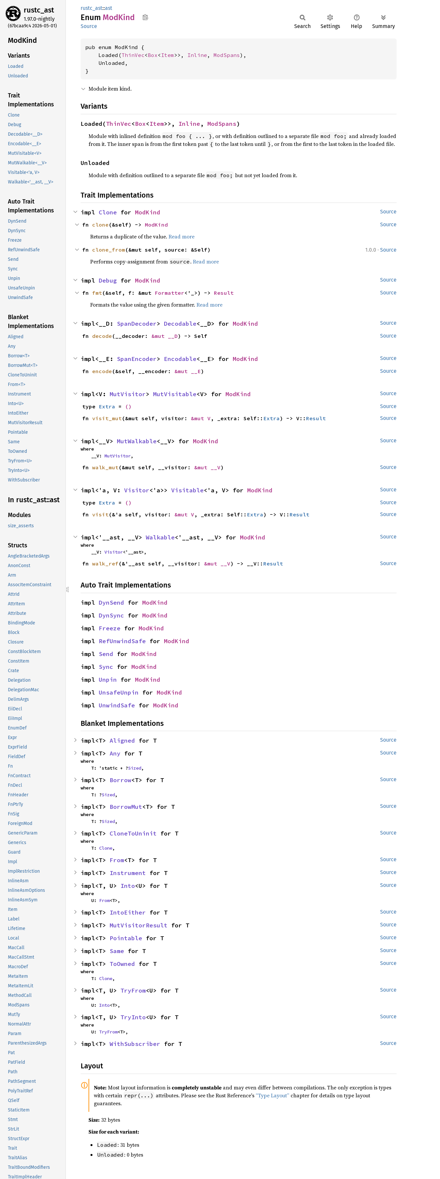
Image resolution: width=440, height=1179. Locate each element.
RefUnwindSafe (122, 641)
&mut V (201, 418)
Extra (107, 406)
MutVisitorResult (139, 925)
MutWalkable (137, 441)
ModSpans (227, 55)
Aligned (122, 740)
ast (108, 8)
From (117, 860)
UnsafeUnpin (119, 692)
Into (127, 886)
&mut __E (187, 371)
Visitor (136, 490)
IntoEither (128, 912)
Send (106, 654)
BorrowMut (126, 806)
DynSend (111, 602)
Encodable (180, 359)
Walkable (160, 537)
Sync (106, 667)
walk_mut (105, 467)
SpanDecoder (137, 323)
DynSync (111, 615)
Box (153, 55)
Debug (108, 280)
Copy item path (145, 17)
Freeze (109, 628)
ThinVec (132, 55)
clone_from (108, 249)
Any (115, 753)
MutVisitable (174, 394)
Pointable (126, 938)
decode (102, 336)
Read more (181, 236)
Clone (108, 212)
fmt (97, 292)
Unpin (108, 679)
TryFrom (133, 990)
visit (100, 514)
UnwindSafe (117, 705)
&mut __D (164, 336)
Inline (197, 55)
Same (117, 951)
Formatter (169, 292)
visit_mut (107, 418)
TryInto (133, 1017)
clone (100, 224)
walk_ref (105, 563)
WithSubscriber (135, 1044)
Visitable (187, 490)
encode (102, 371)
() (128, 406)
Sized (134, 768)
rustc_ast (39, 10)
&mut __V (207, 467)
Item (167, 55)
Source (89, 26)
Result (224, 292)
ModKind (147, 212)
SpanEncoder (137, 359)
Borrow (120, 780)
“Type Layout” (272, 1095)
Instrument (128, 873)
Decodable (180, 323)
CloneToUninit (133, 833)
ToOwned (122, 964)
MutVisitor (128, 394)
